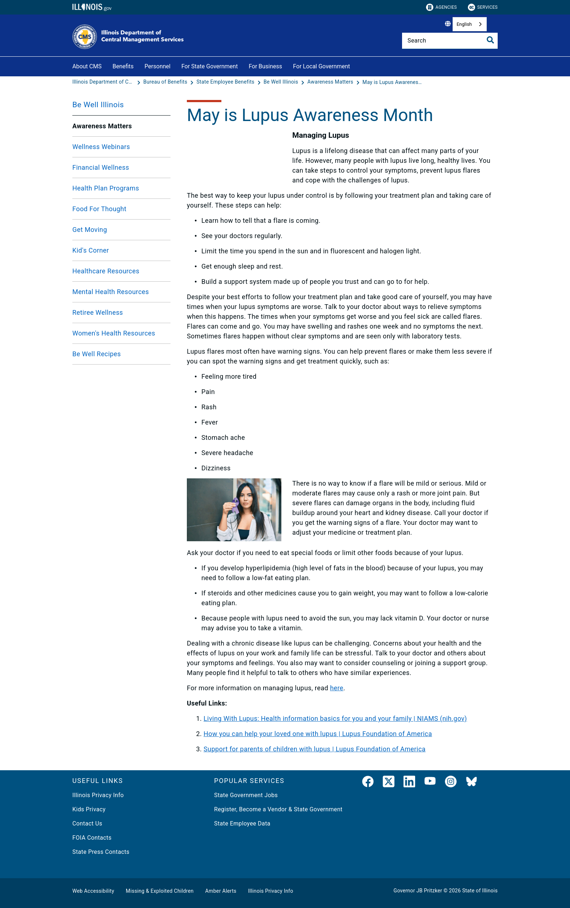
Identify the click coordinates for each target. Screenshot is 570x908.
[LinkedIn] (409, 783)
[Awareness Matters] (331, 82)
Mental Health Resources (110, 292)
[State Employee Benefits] (226, 82)
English (464, 24)
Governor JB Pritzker (418, 890)
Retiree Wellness (97, 312)
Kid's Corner (90, 250)
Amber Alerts (221, 891)
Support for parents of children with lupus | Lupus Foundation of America (315, 749)
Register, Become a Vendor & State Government (278, 809)
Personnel (157, 66)
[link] (368, 783)
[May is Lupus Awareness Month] (393, 82)
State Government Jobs (246, 795)
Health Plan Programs (105, 188)
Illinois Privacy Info (98, 795)
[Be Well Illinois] (282, 82)
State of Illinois (480, 890)
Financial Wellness (100, 167)
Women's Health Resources (113, 333)
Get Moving (89, 229)
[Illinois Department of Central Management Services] (104, 82)
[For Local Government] (355, 65)
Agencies (441, 7)
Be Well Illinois (98, 104)
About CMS (86, 66)
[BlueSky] (471, 783)
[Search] (450, 41)
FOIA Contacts (92, 837)
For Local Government (321, 66)
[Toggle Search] (490, 40)
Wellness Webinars (101, 146)
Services (483, 7)
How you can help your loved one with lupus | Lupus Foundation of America (318, 734)
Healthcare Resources (105, 271)
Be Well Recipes (96, 354)
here (337, 688)
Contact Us (87, 823)
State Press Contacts (100, 851)
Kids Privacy (88, 809)
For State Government (209, 66)
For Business (265, 66)
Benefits (122, 66)
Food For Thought (99, 209)
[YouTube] (430, 783)
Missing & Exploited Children (159, 891)
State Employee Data (242, 823)
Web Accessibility (93, 891)
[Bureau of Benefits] (166, 82)
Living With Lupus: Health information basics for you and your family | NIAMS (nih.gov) (335, 718)
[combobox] (470, 24)
